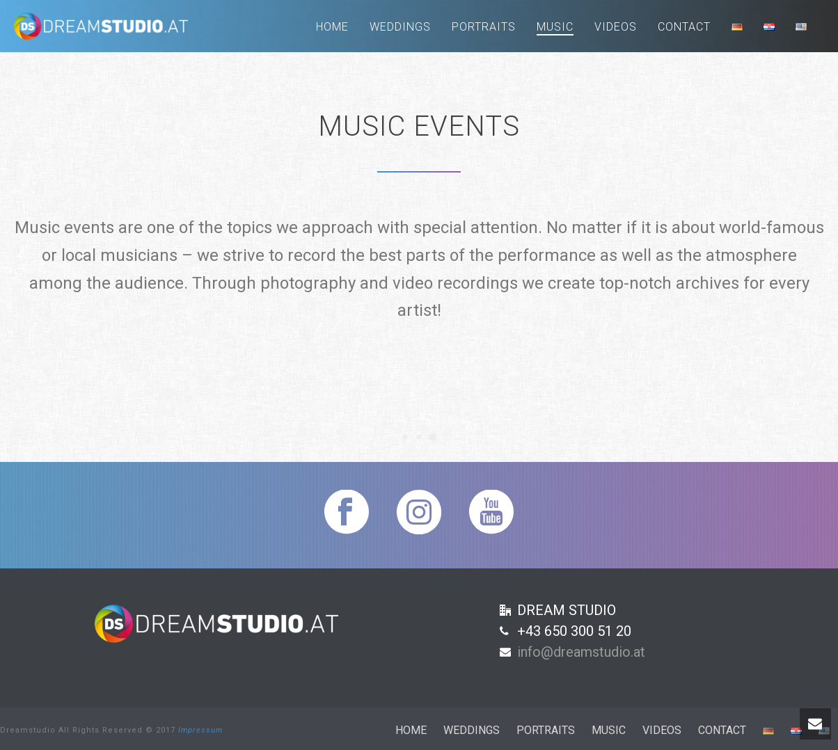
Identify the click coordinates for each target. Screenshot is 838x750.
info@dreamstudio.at (581, 652)
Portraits (484, 26)
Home (332, 26)
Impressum (200, 730)
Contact (684, 26)
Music (555, 26)
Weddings (400, 26)
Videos (615, 26)
